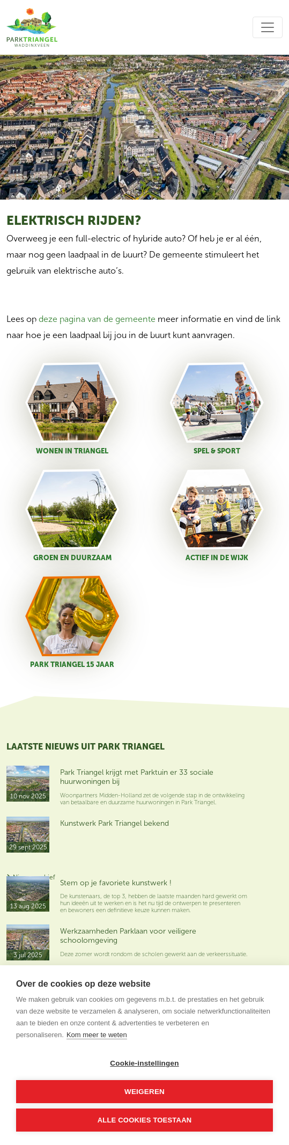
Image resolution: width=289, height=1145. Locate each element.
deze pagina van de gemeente (97, 319)
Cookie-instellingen (144, 1063)
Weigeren (144, 1092)
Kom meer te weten (96, 1035)
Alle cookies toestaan (145, 1120)
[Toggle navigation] (268, 27)
